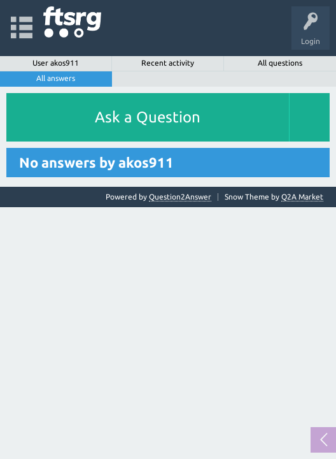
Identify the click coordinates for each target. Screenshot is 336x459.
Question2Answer (180, 197)
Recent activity (167, 63)
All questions (280, 63)
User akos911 (55, 63)
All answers (55, 78)
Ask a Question (147, 117)
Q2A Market (302, 197)
